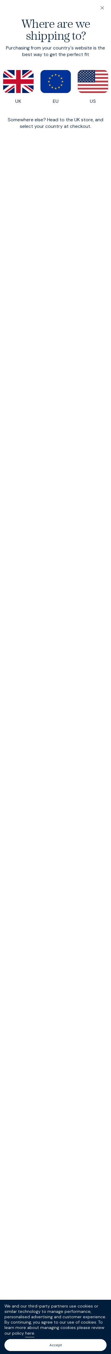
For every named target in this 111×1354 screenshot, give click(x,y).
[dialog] (55, 677)
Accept (55, 1345)
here (29, 1333)
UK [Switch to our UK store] (18, 87)
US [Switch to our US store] (93, 87)
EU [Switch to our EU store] (55, 87)
